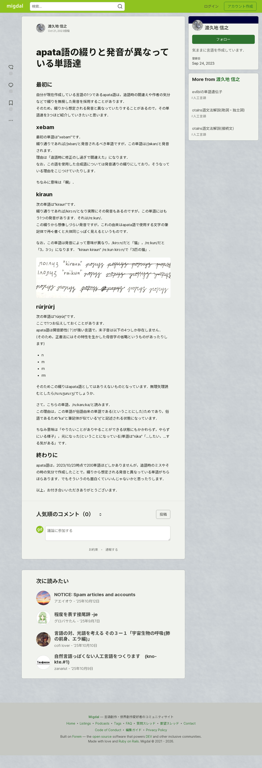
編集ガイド (134, 730)
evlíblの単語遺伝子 (223, 95)
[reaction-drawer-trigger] (11, 69)
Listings (85, 723)
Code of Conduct (108, 730)
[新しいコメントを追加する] (107, 533)
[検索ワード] (77, 6)
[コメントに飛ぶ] (11, 87)
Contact (190, 723)
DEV (149, 736)
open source (102, 736)
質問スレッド (146, 723)
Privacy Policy (156, 730)
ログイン (211, 6)
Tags (117, 723)
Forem (77, 736)
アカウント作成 (240, 6)
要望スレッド (169, 723)
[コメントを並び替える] (100, 514)
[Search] (120, 6)
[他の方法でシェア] (10, 120)
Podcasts (102, 723)
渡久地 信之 (57, 26)
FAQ (129, 723)
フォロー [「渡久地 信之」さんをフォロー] (223, 39)
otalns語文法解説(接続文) (223, 131)
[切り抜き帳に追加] (11, 105)
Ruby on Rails (129, 741)
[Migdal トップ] (15, 6)
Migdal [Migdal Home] (94, 717)
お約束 (93, 549)
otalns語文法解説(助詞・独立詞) (223, 113)
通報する (111, 549)
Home (70, 723)
